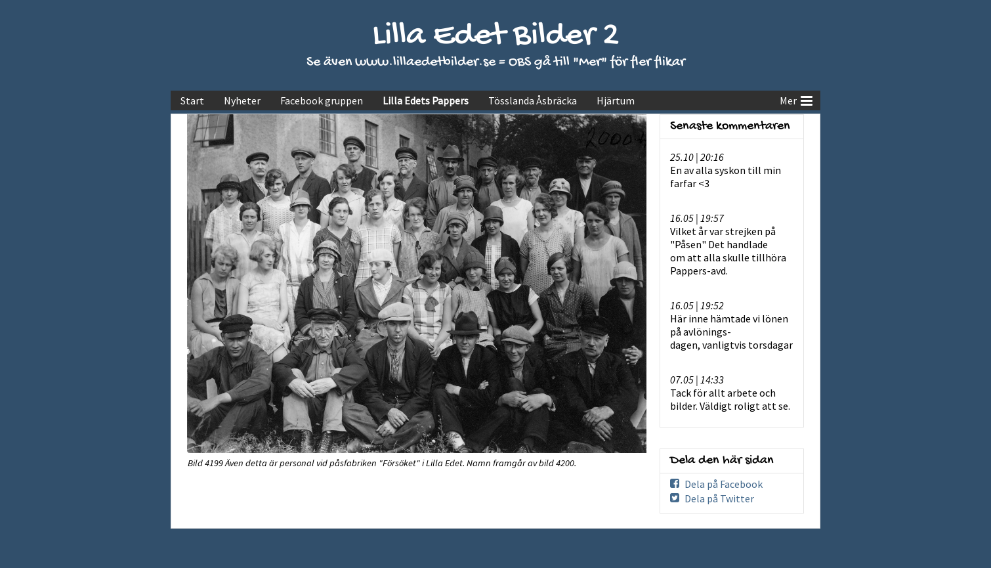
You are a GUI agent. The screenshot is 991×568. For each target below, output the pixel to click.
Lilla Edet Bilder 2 (496, 36)
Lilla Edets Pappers (426, 100)
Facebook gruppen (321, 100)
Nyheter (242, 100)
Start (192, 100)
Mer (796, 99)
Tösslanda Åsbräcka (532, 100)
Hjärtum (616, 100)
